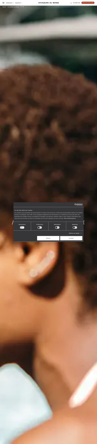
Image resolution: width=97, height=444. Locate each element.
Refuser (48, 238)
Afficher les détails (74, 233)
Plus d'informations (70, 218)
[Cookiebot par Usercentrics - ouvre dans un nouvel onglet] (75, 204)
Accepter (71, 238)
